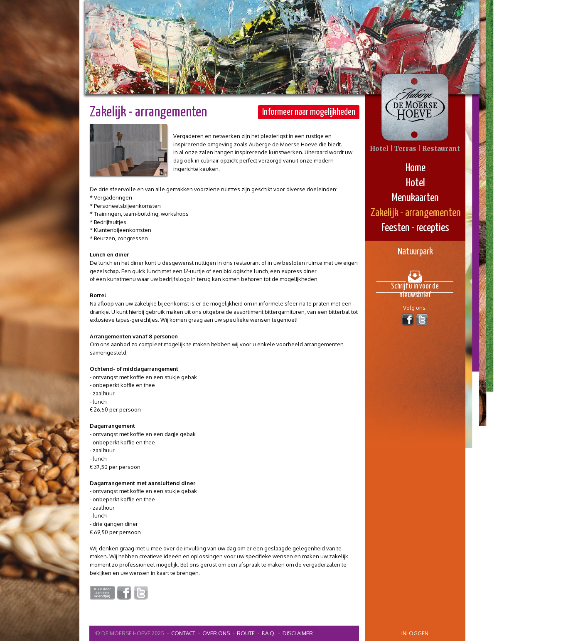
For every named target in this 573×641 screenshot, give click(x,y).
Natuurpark (415, 251)
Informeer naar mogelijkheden (308, 112)
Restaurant (441, 149)
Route (246, 633)
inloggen (414, 633)
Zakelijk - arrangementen (415, 213)
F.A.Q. (268, 633)
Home (415, 168)
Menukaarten (415, 198)
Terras (405, 149)
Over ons (216, 633)
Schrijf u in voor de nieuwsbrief (415, 288)
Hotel (415, 183)
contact (183, 633)
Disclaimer (298, 633)
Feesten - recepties (415, 228)
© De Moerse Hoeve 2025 (129, 633)
